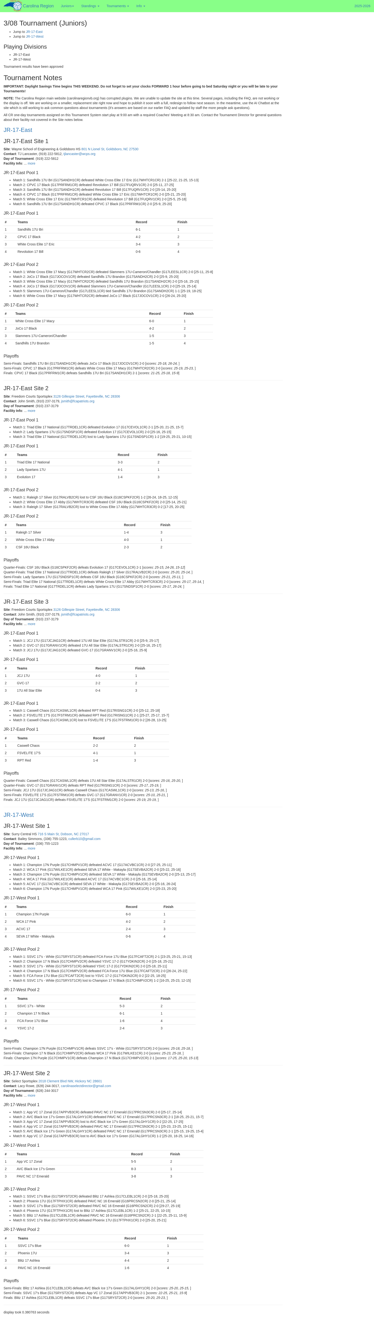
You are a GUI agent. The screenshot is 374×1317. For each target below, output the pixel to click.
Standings (90, 6)
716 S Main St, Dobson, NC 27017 (63, 834)
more (31, 163)
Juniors (67, 6)
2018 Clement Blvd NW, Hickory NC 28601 (70, 1081)
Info (140, 6)
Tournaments (118, 6)
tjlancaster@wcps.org (79, 154)
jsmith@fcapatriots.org (77, 401)
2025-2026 (362, 6)
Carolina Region (38, 6)
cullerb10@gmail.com (84, 839)
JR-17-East (34, 32)
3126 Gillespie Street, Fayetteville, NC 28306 (86, 396)
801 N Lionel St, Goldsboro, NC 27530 (109, 149)
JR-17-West (35, 36)
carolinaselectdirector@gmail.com (86, 1086)
